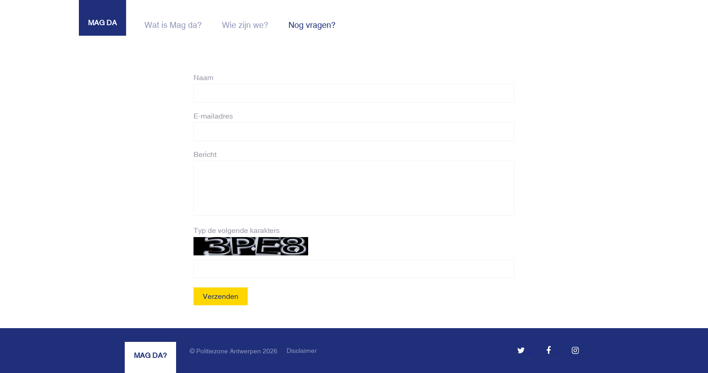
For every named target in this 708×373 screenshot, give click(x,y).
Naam (203, 77)
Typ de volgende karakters (237, 230)
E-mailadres (213, 116)
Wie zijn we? (245, 25)
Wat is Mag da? (173, 25)
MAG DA (102, 22)
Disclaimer (302, 350)
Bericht (205, 154)
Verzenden (220, 296)
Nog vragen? (312, 25)
